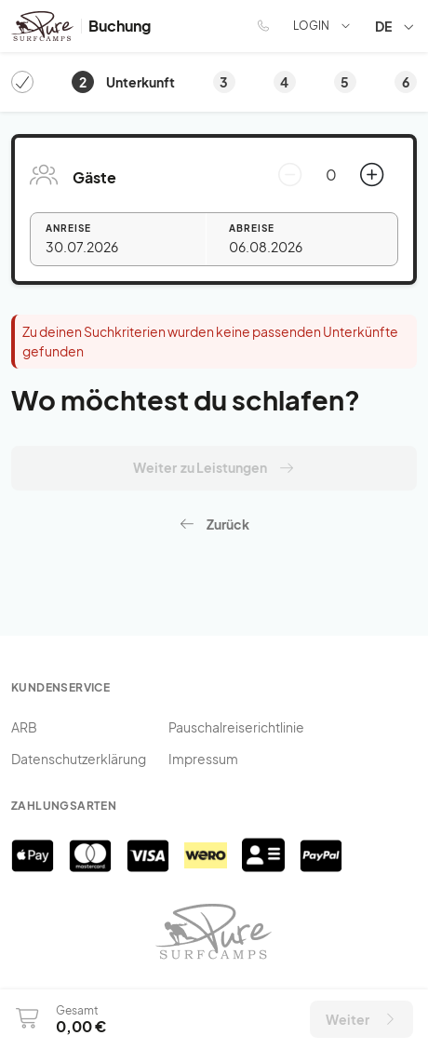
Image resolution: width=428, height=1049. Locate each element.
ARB (24, 727)
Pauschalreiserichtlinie (236, 727)
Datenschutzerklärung (78, 758)
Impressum (203, 758)
